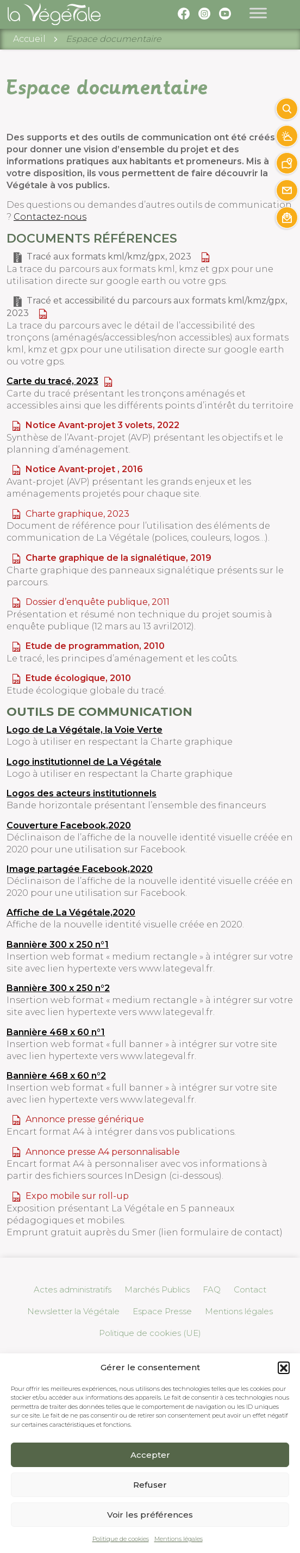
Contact (250, 1289)
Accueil (29, 39)
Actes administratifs (72, 1289)
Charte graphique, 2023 (77, 514)
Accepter (150, 1455)
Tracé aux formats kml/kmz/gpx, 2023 (109, 256)
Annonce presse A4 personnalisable (103, 1152)
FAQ (212, 1289)
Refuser (150, 1485)
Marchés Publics (157, 1289)
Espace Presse (162, 1311)
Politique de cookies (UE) (150, 1333)
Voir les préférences (150, 1514)
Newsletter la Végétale (73, 1311)
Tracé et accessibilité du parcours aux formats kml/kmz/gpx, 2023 (147, 306)
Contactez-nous (50, 217)
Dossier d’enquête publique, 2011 (98, 602)
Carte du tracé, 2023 (52, 381)
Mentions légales (178, 1539)
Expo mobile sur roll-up (77, 1196)
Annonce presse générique (85, 1119)
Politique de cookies (120, 1539)
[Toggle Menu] (258, 13)
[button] (283, 1367)
